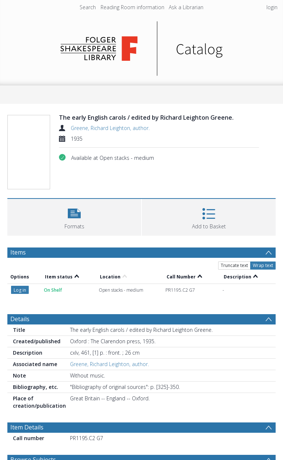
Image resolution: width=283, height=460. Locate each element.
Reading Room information (132, 7)
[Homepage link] (141, 46)
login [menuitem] (271, 7)
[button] (74, 216)
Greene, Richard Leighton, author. (110, 127)
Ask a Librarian (186, 7)
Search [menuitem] (88, 7)
